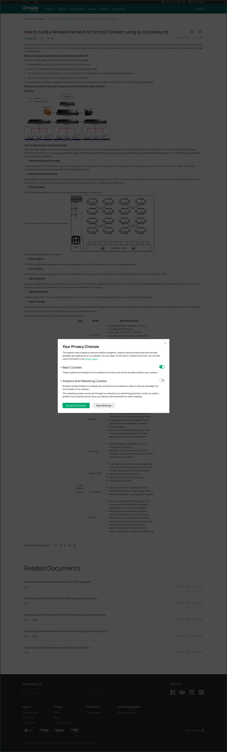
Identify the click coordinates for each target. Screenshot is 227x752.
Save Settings (103, 405)
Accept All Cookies (76, 405)
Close (165, 343)
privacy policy (91, 358)
